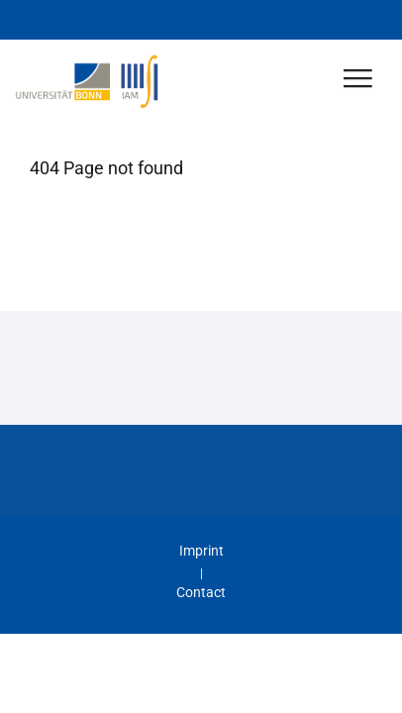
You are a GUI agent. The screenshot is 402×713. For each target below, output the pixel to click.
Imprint (201, 551)
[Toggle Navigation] (358, 79)
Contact (201, 592)
